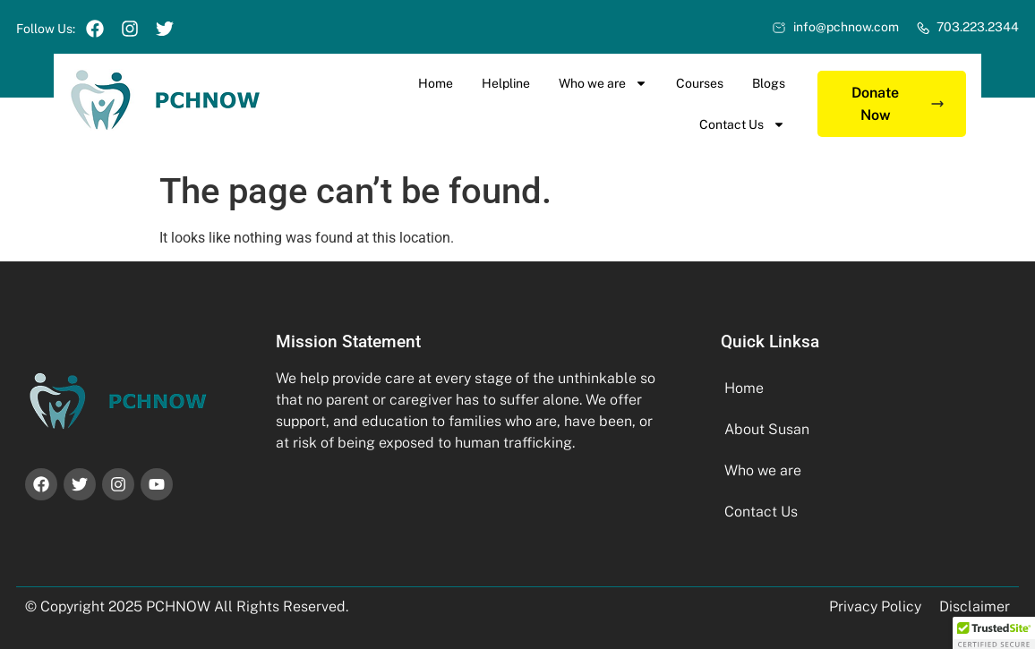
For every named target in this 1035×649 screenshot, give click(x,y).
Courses (699, 83)
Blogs (768, 83)
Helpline (506, 83)
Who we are (603, 83)
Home (435, 83)
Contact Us (742, 124)
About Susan (766, 429)
